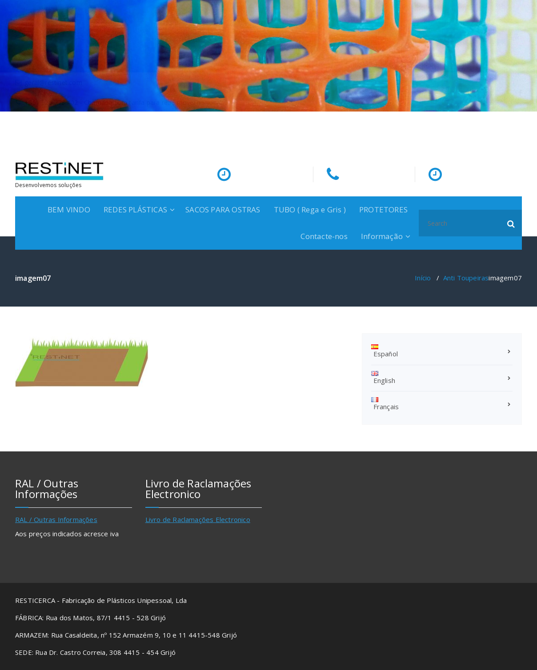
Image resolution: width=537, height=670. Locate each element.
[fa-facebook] (520, 129)
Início (423, 277)
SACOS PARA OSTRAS (222, 209)
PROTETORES (383, 209)
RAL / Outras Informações (56, 519)
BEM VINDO (69, 209)
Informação (382, 236)
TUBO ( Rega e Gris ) (310, 209)
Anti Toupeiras (466, 277)
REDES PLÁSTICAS (135, 209)
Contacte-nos (324, 236)
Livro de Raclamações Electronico (197, 519)
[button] (511, 223)
